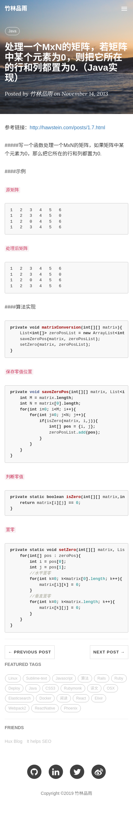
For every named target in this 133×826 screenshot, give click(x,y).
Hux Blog (13, 741)
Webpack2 (17, 708)
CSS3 (50, 688)
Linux (12, 678)
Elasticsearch (19, 698)
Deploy (14, 688)
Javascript (64, 678)
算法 (85, 678)
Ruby (119, 678)
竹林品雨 (16, 8)
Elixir (99, 698)
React (81, 698)
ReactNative (45, 708)
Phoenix (70, 708)
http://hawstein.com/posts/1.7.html (67, 127)
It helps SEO (39, 741)
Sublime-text (36, 678)
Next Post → (109, 652)
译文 (94, 688)
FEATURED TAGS (23, 664)
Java (12, 31)
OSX (111, 688)
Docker (45, 698)
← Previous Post (29, 652)
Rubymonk (73, 688)
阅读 (63, 698)
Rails (101, 678)
